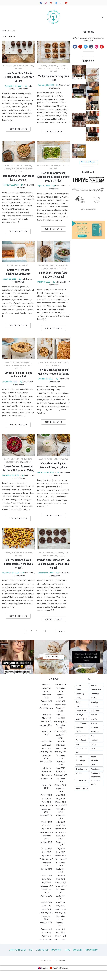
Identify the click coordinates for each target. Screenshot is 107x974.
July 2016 (60, 875)
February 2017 (46, 859)
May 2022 (46, 718)
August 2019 (46, 795)
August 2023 (46, 701)
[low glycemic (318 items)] (82, 723)
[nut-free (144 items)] (96, 727)
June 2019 (46, 798)
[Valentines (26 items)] (96, 769)
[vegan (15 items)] (82, 773)
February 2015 (46, 913)
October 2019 (60, 785)
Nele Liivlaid (64, 85)
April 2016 (46, 882)
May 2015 (60, 906)
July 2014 (60, 929)
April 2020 (60, 772)
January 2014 (61, 939)
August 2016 (46, 875)
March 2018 (60, 829)
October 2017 (46, 842)
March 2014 (60, 936)
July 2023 (60, 701)
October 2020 (46, 762)
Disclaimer (77, 950)
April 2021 (46, 748)
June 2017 (46, 852)
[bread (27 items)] (82, 685)
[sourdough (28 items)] (82, 760)
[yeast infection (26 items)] (82, 788)
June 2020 (60, 768)
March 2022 (46, 721)
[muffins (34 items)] (96, 723)
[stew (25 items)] (96, 765)
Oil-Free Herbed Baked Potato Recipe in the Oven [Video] (18, 563)
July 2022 (46, 714)
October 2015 (46, 896)
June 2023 (46, 704)
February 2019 (46, 805)
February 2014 (46, 939)
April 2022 (60, 718)
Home (4, 31)
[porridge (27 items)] (96, 740)
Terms (67, 950)
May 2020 (46, 772)
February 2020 (60, 775)
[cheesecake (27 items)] (96, 689)
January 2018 (61, 832)
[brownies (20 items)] (96, 685)
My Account (56, 950)
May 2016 (60, 879)
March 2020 (46, 775)
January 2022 (46, 725)
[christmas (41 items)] (96, 693)
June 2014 (46, 932)
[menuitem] (43, 968)
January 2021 (61, 752)
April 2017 (46, 856)
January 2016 (61, 886)
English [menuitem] (44, 968)
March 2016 (60, 882)
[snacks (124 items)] (82, 756)
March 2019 (60, 802)
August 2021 (46, 741)
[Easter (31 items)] (82, 706)
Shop (31, 950)
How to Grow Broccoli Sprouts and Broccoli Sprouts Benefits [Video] (53, 176)
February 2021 (46, 752)
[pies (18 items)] (96, 736)
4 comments (18, 384)
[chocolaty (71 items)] (82, 693)
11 (45, 631)
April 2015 (46, 909)
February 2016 (46, 886)
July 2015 (60, 902)
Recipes (18, 69)
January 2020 (46, 779)
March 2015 (60, 909)
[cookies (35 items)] (82, 698)
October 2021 (60, 731)
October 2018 (46, 815)
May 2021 (60, 745)
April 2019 (46, 802)
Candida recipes (23, 166)
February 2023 (46, 708)
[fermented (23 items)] (96, 706)
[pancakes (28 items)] (96, 732)
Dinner (7, 168)
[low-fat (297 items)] (96, 719)
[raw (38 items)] (82, 744)
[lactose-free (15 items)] (82, 719)
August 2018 (46, 822)
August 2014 (46, 929)
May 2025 (46, 685)
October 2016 (46, 869)
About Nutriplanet (17, 950)
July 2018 (60, 822)
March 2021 (60, 748)
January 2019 (61, 805)
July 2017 (60, 848)
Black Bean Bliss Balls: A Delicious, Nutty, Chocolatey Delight (18, 77)
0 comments (22, 89)
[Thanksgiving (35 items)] (82, 769)
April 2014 (46, 936)
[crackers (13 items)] (96, 698)
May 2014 (60, 932)
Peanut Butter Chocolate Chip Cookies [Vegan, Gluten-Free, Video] (53, 563)
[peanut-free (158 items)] (82, 736)
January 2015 (61, 913)
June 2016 (46, 879)
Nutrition (64, 166)
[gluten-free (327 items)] (82, 710)
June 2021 (46, 745)
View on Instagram (88, 162)
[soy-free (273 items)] (96, 760)
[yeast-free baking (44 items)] (96, 782)
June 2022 (60, 714)
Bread (43, 66)
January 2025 (61, 685)
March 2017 (60, 856)
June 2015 (46, 906)
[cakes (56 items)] (82, 689)
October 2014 (46, 923)
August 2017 (46, 848)
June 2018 (46, 825)
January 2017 (61, 859)
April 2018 (46, 829)
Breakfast (52, 66)
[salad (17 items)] (96, 748)
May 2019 (60, 798)
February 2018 (46, 832)
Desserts (7, 66)
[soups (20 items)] (96, 756)
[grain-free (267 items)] (96, 710)
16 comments (18, 282)
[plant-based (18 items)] (82, 740)
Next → (62, 631)
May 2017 (60, 852)
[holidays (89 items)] (82, 715)
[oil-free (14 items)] (82, 732)
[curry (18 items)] (82, 702)
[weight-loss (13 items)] (82, 781)
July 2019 (60, 795)
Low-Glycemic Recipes (23, 66)
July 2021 (60, 741)
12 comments (54, 382)
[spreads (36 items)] (82, 765)
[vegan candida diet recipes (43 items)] (96, 774)
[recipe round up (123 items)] (82, 750)
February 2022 (60, 721)
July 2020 (46, 768)
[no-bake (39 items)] (82, 727)
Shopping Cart (42, 950)
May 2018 (60, 825)
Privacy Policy (91, 950)
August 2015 (46, 902)
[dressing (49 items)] (96, 702)
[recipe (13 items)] (96, 744)
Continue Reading (18, 129)
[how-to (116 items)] (96, 715)
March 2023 (60, 704)
